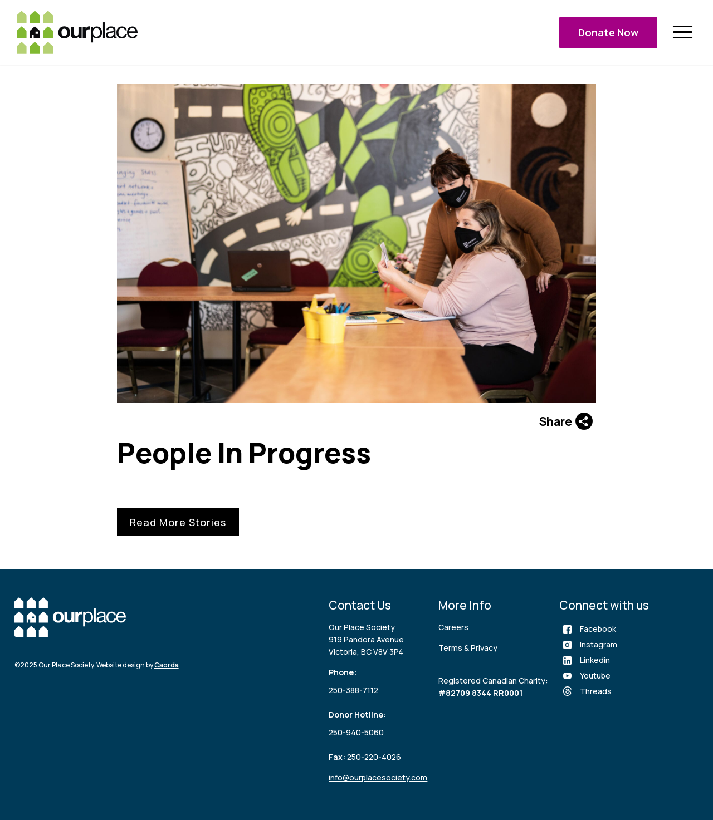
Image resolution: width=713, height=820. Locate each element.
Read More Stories (178, 522)
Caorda (166, 665)
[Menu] (682, 32)
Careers (453, 627)
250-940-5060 (356, 732)
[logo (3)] (77, 32)
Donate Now (608, 32)
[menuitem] (682, 32)
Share (566, 421)
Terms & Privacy (467, 647)
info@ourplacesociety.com (378, 777)
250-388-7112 (353, 690)
